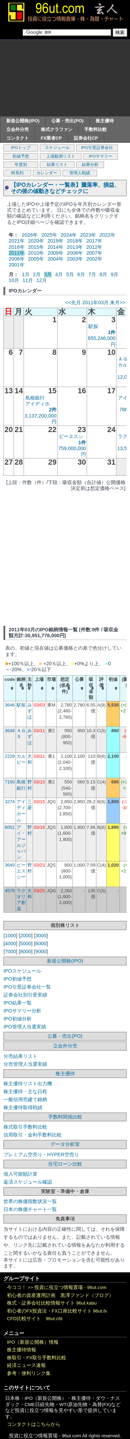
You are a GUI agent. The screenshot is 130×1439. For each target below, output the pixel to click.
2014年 (55, 247)
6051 (10, 827)
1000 (10, 935)
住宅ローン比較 (65, 1164)
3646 (10, 705)
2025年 (49, 235)
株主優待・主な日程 (25, 1091)
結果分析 (90, 165)
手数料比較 (95, 129)
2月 (37, 274)
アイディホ (37, 403)
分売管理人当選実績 (25, 1064)
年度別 (21, 165)
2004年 (55, 259)
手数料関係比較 (65, 1117)
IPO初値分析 (17, 1018)
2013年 (75, 247)
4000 (10, 943)
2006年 (17, 259)
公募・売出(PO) (67, 120)
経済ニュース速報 (26, 1365)
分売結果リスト (20, 1056)
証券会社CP (86, 138)
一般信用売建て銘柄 (25, 1099)
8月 (103, 274)
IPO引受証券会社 (97, 148)
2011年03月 (95, 302)
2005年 (36, 259)
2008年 (75, 253)
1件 (111, 332)
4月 (59, 274)
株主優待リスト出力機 (27, 1083)
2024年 (69, 235)
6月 (81, 274)
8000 (25, 951)
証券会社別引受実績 (25, 995)
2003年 (75, 259)
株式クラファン (56, 129)
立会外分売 (17, 129)
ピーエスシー (21, 871)
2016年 (17, 247)
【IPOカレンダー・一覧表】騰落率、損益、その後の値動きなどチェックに (65, 188)
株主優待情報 (21, 1349)
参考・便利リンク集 (29, 1373)
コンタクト (17, 138)
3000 (40, 935)
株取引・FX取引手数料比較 (36, 1357)
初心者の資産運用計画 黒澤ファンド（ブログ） (60, 1295)
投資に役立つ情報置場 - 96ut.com (70, 1287)
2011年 (17, 253)
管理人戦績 (79, 173)
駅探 (93, 326)
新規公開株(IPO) (23, 120)
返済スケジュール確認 (27, 1182)
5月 (70, 274)
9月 (114, 274)
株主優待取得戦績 (22, 1107)
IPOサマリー (100, 156)
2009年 (55, 253)
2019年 (55, 241)
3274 (10, 801)
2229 (10, 756)
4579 (10, 890)
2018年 (75, 241)
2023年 (88, 235)
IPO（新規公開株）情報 (33, 1342)
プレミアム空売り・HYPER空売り (41, 1154)
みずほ (29, 711)
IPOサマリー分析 (22, 1011)
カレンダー (46, 173)
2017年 (94, 241)
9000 (40, 951)
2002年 (94, 259)
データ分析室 (65, 1144)
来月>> (117, 302)
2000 (25, 935)
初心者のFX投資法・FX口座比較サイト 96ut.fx (57, 1311)
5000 (25, 943)
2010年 (36, 253)
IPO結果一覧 (17, 1003)
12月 (41, 280)
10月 (14, 280)
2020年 (36, 241)
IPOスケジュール (22, 971)
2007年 (94, 253)
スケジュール (57, 148)
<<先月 (73, 302)
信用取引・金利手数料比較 (32, 1135)
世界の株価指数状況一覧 (30, 1201)
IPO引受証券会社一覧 (27, 987)
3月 (48, 274)
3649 (10, 865)
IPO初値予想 (17, 979)
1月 (25, 274)
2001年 (17, 264)
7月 (92, 274)
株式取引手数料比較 (25, 1127)
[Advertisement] (65, 78)
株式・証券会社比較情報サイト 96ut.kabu (52, 1303)
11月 (28, 280)
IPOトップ (21, 148)
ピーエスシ (71, 436)
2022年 (107, 235)
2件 (53, 409)
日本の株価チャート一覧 (30, 1209)
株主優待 (105, 120)
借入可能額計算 (20, 1174)
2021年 (17, 241)
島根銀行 (35, 398)
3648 (10, 730)
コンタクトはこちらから (33, 1424)
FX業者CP (51, 138)
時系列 (17, 173)
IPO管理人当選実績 (24, 1026)
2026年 (30, 235)
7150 (10, 781)
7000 (10, 951)
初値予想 (20, 156)
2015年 (36, 247)
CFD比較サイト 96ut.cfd (34, 1318)
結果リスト (57, 165)
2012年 (94, 247)
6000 (40, 943)
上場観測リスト (60, 156)
